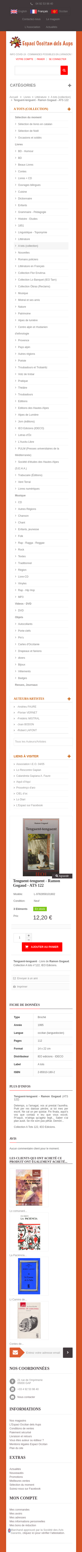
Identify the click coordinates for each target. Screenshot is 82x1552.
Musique (22, 293)
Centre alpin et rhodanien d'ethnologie (31, 330)
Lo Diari (20, 799)
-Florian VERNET (26, 712)
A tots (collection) (61, 97)
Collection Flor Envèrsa (31, 272)
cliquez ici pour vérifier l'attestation (43, 1533)
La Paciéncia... (18, 1255)
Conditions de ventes (22, 1428)
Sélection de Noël (28, 130)
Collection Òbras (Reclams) (33, 286)
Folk (20, 536)
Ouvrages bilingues (29, 185)
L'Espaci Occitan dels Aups (25, 1424)
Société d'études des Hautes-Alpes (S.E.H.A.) (37, 465)
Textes (21, 556)
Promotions (16, 1476)
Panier (41, 59)
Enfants (22, 205)
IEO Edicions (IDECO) (30, 428)
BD (19, 157)
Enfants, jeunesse (28, 529)
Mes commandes (20, 1509)
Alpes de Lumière (28, 414)
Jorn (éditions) (26, 421)
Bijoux (21, 664)
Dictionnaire (24, 198)
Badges (22, 678)
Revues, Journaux (26, 684)
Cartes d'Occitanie (28, 644)
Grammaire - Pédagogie (31, 212)
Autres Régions (26, 509)
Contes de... (17, 1343)
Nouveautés (17, 1473)
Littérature (41, 97)
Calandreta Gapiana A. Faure (33, 775)
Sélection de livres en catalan (34, 124)
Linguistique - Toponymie (32, 232)
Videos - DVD (23, 603)
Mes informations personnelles (27, 1521)
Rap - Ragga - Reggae (31, 542)
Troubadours (25, 394)
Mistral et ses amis (28, 300)
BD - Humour (25, 151)
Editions (22, 401)
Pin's (20, 637)
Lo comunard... (18, 1210)
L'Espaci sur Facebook (29, 805)
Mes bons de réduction (23, 1525)
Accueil (14, 97)
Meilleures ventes (20, 1480)
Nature (21, 306)
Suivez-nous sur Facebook (25, 1488)
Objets (19, 617)
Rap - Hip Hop (26, 590)
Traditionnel (24, 563)
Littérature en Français (30, 266)
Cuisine (22, 191)
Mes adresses (18, 1517)
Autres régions (26, 353)
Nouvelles (23, 252)
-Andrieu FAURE (26, 706)
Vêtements (24, 671)
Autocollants (25, 624)
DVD (20, 610)
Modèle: (18, 894)
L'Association (32, 27)
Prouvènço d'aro (25, 787)
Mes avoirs (16, 1513)
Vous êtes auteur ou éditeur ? (27, 1440)
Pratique (22, 380)
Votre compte (24, 59)
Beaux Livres (25, 164)
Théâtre (22, 387)
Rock (20, 549)
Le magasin (53, 19)
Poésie (21, 360)
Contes (21, 171)
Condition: (19, 900)
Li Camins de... (18, 1299)
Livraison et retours (21, 1436)
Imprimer (22, 986)
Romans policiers (27, 259)
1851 (20, 225)
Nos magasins (18, 1420)
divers (21, 657)
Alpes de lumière (27, 320)
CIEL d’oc (22, 793)
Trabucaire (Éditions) (29, 475)
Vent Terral (24, 482)
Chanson (23, 515)
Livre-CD (23, 576)
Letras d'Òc (24, 435)
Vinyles (22, 583)
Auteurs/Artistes (29, 698)
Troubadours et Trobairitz (32, 367)
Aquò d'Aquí (23, 781)
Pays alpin (23, 347)
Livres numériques (28, 488)
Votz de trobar (26, 374)
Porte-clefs (24, 630)
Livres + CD (24, 178)
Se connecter (57, 59)
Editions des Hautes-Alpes (33, 408)
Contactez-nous (31, 19)
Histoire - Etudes (27, 218)
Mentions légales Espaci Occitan (28, 1444)
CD (19, 502)
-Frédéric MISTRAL (28, 718)
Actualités (51, 27)
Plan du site (16, 1448)
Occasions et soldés (29, 137)
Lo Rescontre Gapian (28, 770)
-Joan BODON (25, 724)
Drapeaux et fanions (29, 651)
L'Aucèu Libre (25, 441)
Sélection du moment (28, 117)
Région (21, 569)
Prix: (16, 915)
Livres (27, 97)
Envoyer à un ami (27, 978)
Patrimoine (24, 313)
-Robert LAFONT (26, 730)
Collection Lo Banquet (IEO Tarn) (37, 279)
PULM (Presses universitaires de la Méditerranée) (37, 452)
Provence (23, 340)
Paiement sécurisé (20, 1432)
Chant (21, 522)
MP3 (20, 597)
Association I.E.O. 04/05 (30, 764)
